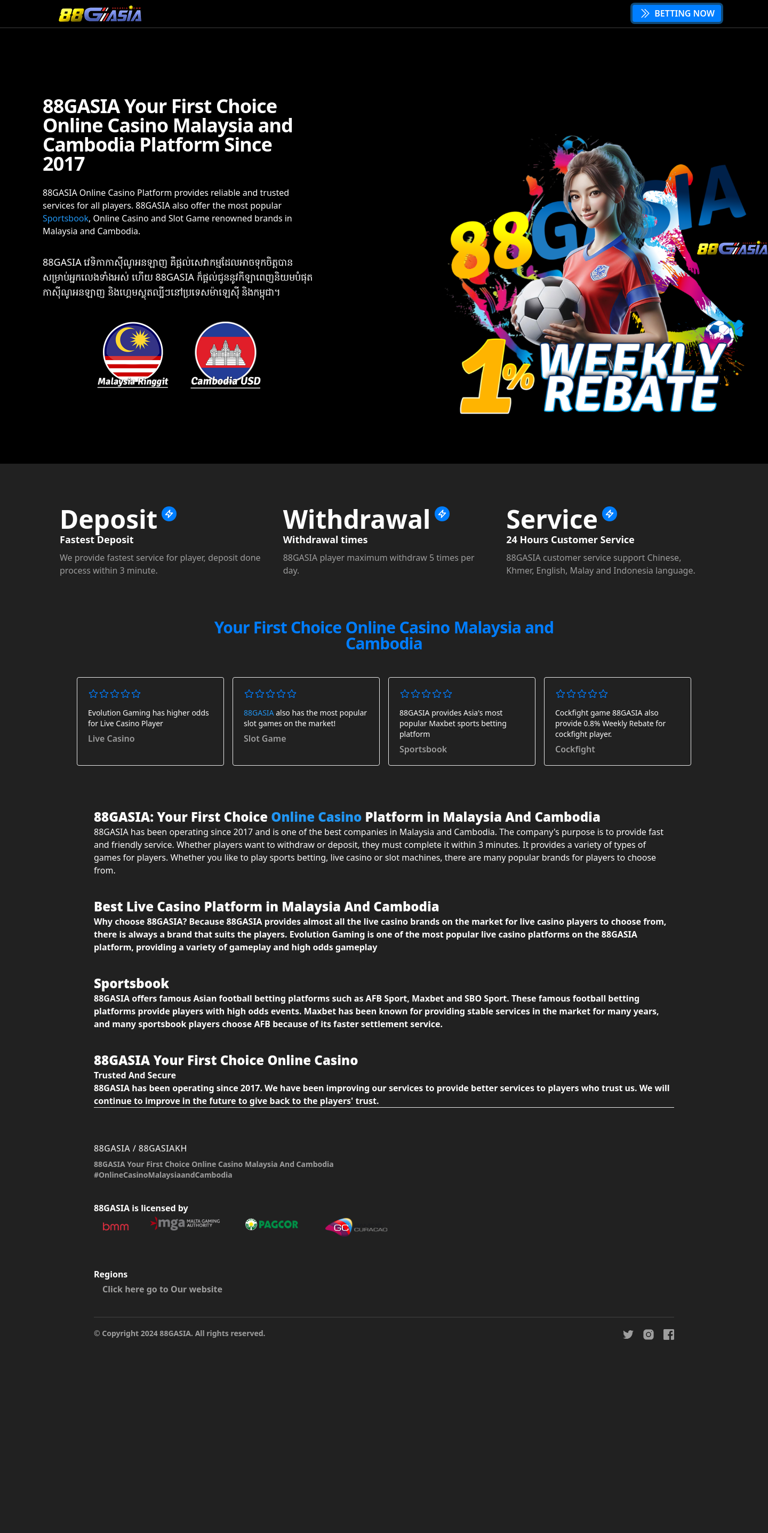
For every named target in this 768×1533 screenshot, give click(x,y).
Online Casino (316, 816)
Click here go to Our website (162, 1289)
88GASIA (259, 713)
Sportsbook (66, 218)
